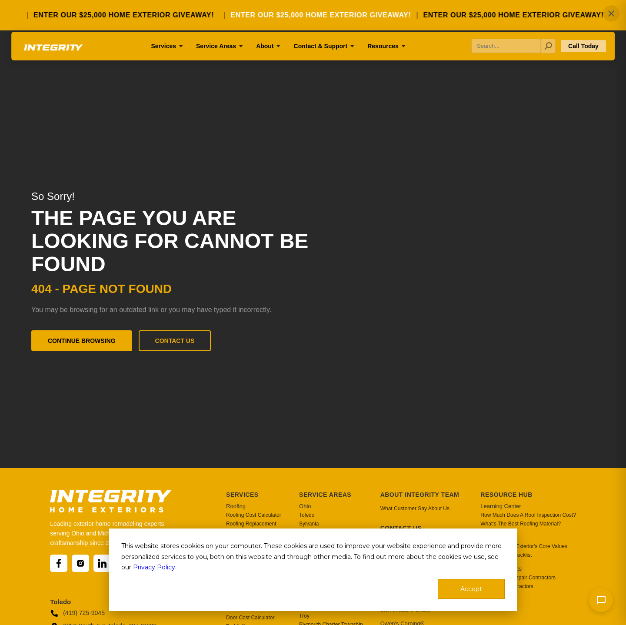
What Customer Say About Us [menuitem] (415, 508)
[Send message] (601, 600)
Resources (383, 57)
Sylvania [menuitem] (309, 524)
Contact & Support (321, 57)
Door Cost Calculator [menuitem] (250, 618)
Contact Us (175, 340)
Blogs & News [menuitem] (498, 537)
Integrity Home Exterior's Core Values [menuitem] (523, 546)
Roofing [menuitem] (236, 506)
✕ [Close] (611, 13)
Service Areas (216, 57)
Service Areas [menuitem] (325, 494)
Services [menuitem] (242, 494)
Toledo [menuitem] (306, 515)
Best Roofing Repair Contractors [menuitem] (518, 578)
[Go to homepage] (57, 62)
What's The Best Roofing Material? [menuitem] (520, 524)
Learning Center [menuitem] (500, 506)
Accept (471, 589)
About (264, 57)
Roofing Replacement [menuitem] (251, 524)
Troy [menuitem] (304, 616)
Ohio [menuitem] (305, 506)
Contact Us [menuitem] (401, 528)
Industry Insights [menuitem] (501, 568)
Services (163, 57)
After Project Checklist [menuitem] (506, 555)
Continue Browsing (82, 340)
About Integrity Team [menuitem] (420, 494)
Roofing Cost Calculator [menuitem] (253, 515)
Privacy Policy (154, 567)
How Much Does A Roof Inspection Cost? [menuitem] (528, 515)
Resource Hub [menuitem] (506, 494)
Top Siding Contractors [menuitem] (506, 586)
